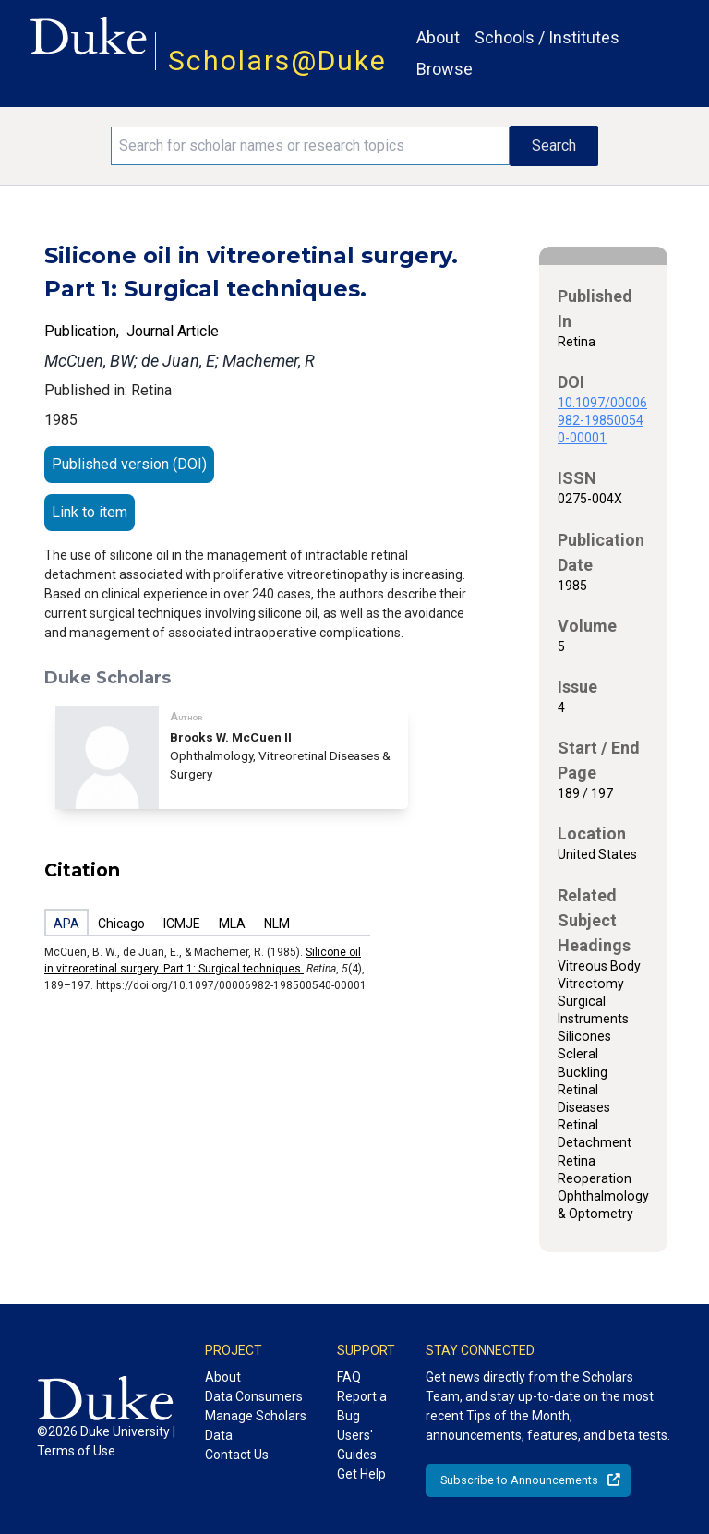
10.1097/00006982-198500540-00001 (602, 420)
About (438, 37)
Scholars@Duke (277, 60)
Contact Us (237, 1454)
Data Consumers (254, 1396)
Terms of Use (76, 1450)
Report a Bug (362, 1406)
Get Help (361, 1474)
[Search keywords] (310, 146)
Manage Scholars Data (255, 1425)
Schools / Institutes (547, 37)
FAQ (349, 1377)
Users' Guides (357, 1445)
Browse (444, 69)
